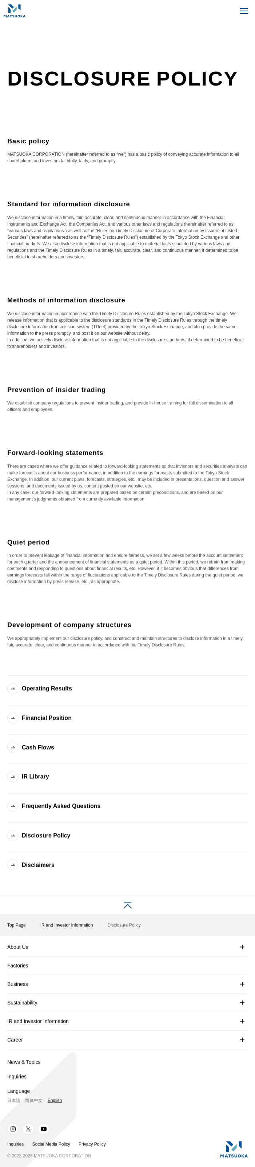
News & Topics (24, 1064)
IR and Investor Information (66, 927)
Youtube (43, 1131)
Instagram (13, 1131)
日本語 (13, 1103)
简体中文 (34, 1103)
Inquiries (17, 1079)
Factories (17, 968)
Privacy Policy (92, 1146)
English (55, 1103)
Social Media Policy (51, 1146)
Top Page (16, 927)
